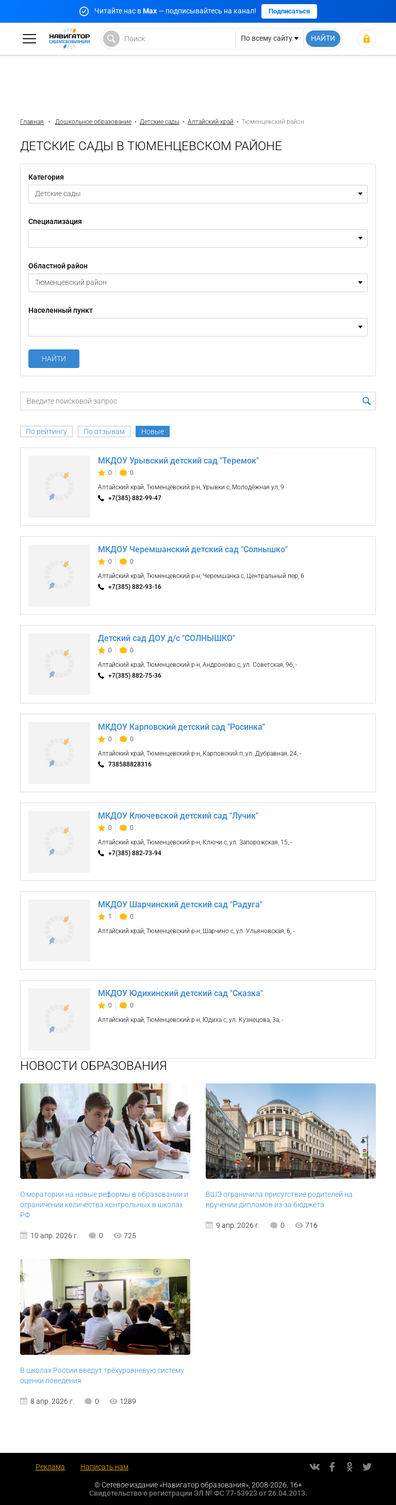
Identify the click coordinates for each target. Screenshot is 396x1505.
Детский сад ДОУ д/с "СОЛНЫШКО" (166, 638)
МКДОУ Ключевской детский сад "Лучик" (178, 816)
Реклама (50, 1467)
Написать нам (104, 1467)
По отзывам (104, 431)
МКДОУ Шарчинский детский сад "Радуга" (180, 904)
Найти (54, 359)
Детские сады (159, 121)
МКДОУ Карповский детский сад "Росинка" (181, 727)
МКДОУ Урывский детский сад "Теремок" (178, 461)
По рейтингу (46, 431)
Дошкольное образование (93, 121)
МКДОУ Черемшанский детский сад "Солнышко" (193, 549)
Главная (32, 121)
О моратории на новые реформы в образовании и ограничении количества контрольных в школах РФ (104, 1204)
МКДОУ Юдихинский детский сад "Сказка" (180, 993)
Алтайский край (211, 121)
